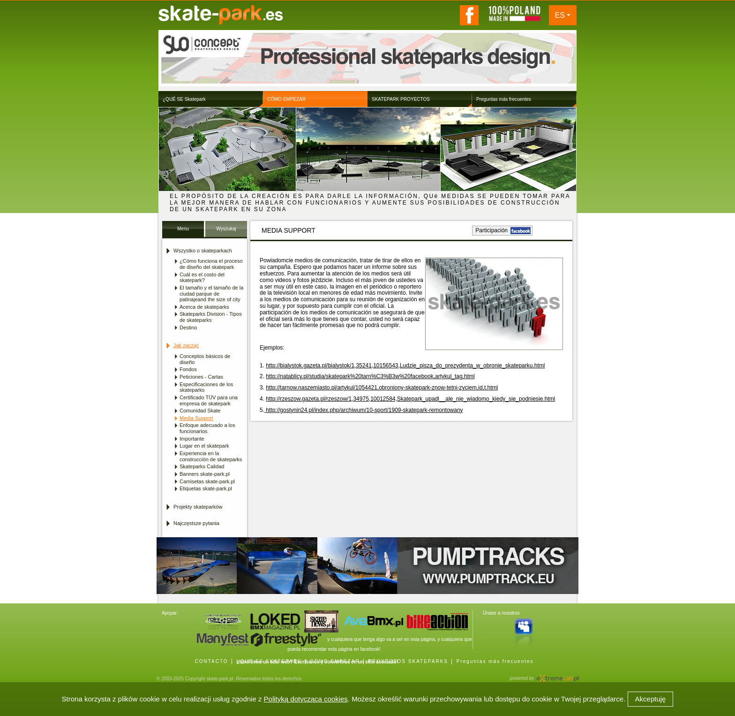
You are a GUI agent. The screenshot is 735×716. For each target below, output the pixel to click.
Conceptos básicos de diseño (205, 359)
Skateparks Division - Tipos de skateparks (211, 317)
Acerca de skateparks (204, 307)
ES (560, 15)
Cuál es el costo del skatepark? (202, 277)
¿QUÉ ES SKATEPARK (268, 661)
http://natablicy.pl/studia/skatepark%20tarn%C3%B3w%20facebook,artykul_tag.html (370, 376)
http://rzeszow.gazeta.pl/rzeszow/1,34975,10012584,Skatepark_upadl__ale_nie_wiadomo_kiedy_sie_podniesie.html (410, 399)
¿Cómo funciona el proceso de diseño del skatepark (211, 264)
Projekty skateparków (198, 507)
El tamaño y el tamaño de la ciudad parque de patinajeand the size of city (211, 293)
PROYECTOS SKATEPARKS (408, 661)
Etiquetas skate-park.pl (206, 488)
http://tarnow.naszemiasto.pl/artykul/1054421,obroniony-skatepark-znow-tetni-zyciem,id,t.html (382, 387)
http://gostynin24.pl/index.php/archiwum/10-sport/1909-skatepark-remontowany (363, 410)
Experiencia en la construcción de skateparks (211, 456)
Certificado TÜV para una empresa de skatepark (209, 400)
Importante (192, 439)
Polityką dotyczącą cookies (306, 699)
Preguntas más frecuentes (495, 661)
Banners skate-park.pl (205, 474)
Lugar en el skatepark (204, 446)
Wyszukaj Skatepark (226, 231)
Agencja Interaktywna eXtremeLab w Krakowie (556, 675)
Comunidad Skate (200, 410)
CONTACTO (211, 661)
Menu (183, 228)
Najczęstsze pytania (196, 523)
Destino (188, 327)
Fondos (188, 369)
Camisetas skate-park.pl (207, 481)
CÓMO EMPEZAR (335, 661)
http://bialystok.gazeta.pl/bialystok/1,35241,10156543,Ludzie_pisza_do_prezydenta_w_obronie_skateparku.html (405, 365)
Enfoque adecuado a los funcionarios (207, 428)
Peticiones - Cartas (201, 377)
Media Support (196, 418)
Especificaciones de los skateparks (206, 387)
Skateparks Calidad (202, 466)
